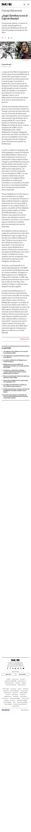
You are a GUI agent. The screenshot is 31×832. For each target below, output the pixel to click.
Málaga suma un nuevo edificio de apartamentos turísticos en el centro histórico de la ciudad (16, 366)
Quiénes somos (15, 679)
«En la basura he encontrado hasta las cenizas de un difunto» (16, 356)
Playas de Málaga (8, 704)
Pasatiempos (25, 688)
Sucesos (19, 688)
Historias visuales (24, 690)
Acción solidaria (23, 696)
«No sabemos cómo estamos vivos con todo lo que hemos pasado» (15, 352)
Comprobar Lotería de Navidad (19, 704)
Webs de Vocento (25, 710)
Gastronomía (6, 690)
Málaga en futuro (8, 696)
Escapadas (6, 700)
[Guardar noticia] (2, 38)
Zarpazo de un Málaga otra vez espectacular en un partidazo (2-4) (15, 381)
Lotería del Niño (15, 706)
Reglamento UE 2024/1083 (10, 681)
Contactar (8, 679)
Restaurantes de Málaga (15, 698)
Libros (14, 702)
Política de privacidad (9, 683)
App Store (8, 674)
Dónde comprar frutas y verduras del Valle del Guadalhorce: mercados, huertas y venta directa (16, 390)
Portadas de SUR (7, 692)
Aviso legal (22, 679)
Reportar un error (24, 339)
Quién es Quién (15, 694)
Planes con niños (25, 698)
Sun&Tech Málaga (23, 692)
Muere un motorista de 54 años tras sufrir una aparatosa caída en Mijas (16, 376)
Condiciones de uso (22, 681)
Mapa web (24, 683)
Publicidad (18, 683)
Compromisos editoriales (11, 684)
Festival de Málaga (7, 702)
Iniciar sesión (24, 4)
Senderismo (12, 700)
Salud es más (15, 692)
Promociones (13, 688)
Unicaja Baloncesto (12, 10)
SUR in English (6, 688)
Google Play (22, 674)
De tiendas (8, 694)
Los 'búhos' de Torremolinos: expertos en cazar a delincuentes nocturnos (15, 385)
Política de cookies (21, 684)
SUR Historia (22, 694)
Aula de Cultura (5, 698)
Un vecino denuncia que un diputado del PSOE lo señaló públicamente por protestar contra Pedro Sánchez (15, 396)
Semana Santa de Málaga (22, 702)
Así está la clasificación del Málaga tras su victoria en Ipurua (15, 360)
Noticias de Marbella (14, 690)
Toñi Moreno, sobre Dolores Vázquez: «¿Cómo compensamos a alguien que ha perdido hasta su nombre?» (14, 371)
